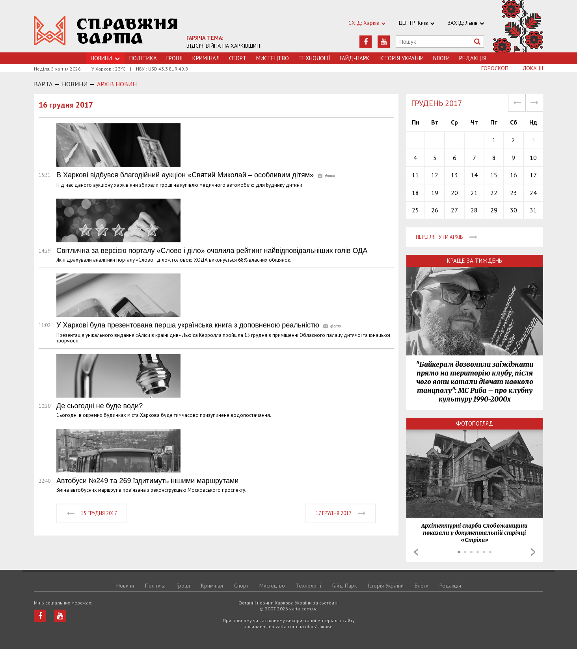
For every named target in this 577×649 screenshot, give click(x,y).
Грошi (174, 58)
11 (415, 175)
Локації (533, 68)
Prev (416, 552)
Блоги (441, 58)
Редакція (472, 58)
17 (533, 175)
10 (533, 158)
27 (454, 210)
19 (434, 193)
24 (533, 193)
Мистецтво (272, 58)
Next (533, 552)
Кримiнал (206, 58)
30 (513, 210)
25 (415, 210)
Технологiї (314, 58)
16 (513, 175)
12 (434, 175)
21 (474, 193)
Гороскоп (494, 68)
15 (493, 175)
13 (454, 175)
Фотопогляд (474, 423)
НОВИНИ (74, 84)
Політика (143, 58)
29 (493, 210)
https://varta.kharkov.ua (106, 30)
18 (415, 193)
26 (434, 210)
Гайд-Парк (355, 58)
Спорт (238, 58)
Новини (125, 585)
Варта (43, 84)
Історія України (401, 58)
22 (493, 193)
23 (513, 193)
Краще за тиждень (474, 260)
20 (454, 193)
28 (474, 210)
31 (533, 210)
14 (474, 175)
